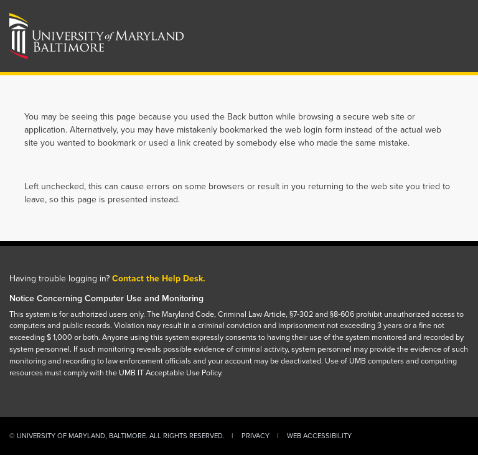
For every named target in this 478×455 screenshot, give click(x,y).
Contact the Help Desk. (158, 278)
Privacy (255, 436)
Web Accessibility (319, 436)
